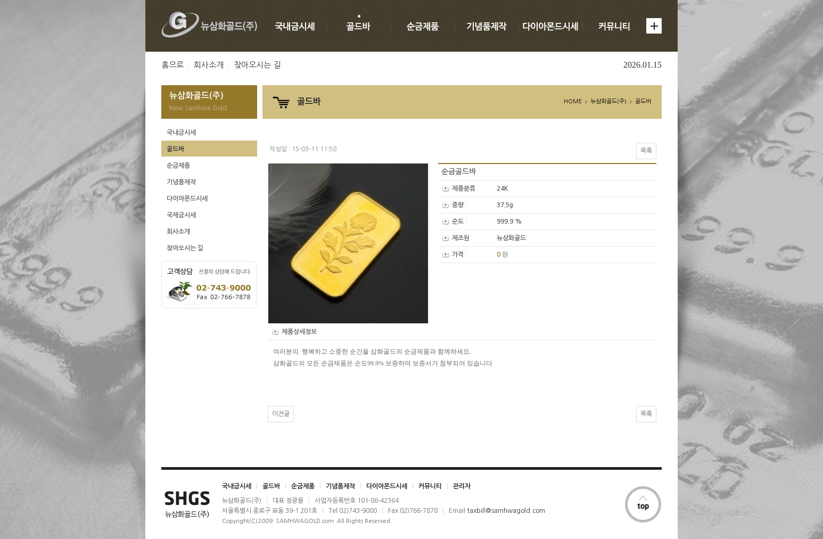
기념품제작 (181, 182)
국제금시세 (181, 215)
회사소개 (209, 65)
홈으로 (172, 65)
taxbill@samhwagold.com (506, 511)
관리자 (462, 486)
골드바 (175, 149)
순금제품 (178, 165)
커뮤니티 (430, 486)
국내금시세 (181, 132)
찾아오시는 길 (257, 65)
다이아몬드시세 (187, 198)
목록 (646, 151)
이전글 (281, 414)
